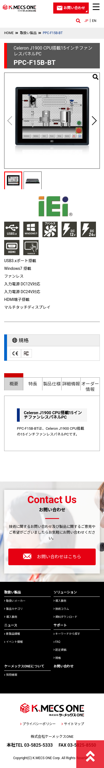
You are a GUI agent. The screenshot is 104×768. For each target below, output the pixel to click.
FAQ (57, 641)
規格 (57, 657)
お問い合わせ (63, 666)
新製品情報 (12, 633)
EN (94, 21)
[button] (94, 120)
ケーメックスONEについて (24, 666)
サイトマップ (73, 724)
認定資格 (60, 649)
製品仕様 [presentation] (52, 383)
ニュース (10, 625)
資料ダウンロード (66, 616)
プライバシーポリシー (38, 724)
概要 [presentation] (13, 383)
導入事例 (10, 616)
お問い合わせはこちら (52, 556)
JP (86, 21)
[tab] (13, 381)
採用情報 (10, 674)
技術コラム (61, 608)
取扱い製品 (28, 33)
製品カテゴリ (13, 608)
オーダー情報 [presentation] (90, 386)
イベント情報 (13, 641)
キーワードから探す (67, 633)
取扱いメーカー (15, 600)
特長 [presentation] (32, 383)
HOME (9, 33)
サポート (60, 625)
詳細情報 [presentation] (71, 383)
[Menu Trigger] (96, 6)
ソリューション (65, 592)
